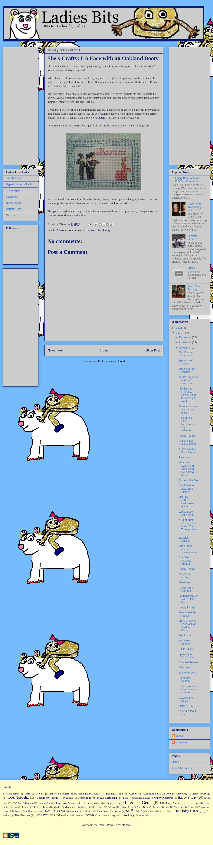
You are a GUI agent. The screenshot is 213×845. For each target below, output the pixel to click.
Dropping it (84, 797)
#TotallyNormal (11, 793)
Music (83, 807)
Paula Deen (142, 807)
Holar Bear (182, 742)
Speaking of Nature (185, 362)
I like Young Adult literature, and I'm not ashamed (188, 424)
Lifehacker (12, 196)
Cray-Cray (181, 793)
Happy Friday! (187, 435)
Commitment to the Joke (81, 230)
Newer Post (55, 350)
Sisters (117, 811)
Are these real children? (187, 370)
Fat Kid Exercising (106, 797)
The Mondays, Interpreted (187, 354)
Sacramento (72, 811)
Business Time (114, 793)
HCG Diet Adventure (22, 803)
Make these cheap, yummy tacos (188, 549)
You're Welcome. (188, 672)
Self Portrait (185, 635)
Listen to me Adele (186, 699)
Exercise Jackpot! (185, 539)
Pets (167, 806)
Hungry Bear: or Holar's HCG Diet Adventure (188, 180)
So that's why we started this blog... (188, 599)
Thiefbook (184, 582)
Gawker (10, 215)
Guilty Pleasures (163, 797)
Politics (191, 807)
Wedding (129, 815)
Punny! (192, 267)
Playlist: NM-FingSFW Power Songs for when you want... (188, 395)
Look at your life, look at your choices (188, 689)
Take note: (185, 667)
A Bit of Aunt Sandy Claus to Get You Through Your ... (188, 526)
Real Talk (51, 811)
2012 (179, 327)
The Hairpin (13, 190)
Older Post (153, 350)
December (185, 337)
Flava (125, 798)
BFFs (76, 793)
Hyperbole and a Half (18, 184)
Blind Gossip (13, 202)
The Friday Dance (186, 811)
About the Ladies (182, 768)
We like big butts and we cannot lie (188, 380)
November (185, 342)
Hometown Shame (185, 642)
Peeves (156, 807)
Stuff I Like (134, 811)
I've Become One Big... (186, 589)
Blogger (125, 824)
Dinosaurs (68, 797)
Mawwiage (70, 807)
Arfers (27, 793)
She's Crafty (103, 230)
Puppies (202, 807)
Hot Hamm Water (90, 802)
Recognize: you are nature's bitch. (188, 409)
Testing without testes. (187, 713)
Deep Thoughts (18, 797)
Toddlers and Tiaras (71, 815)
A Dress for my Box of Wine (187, 451)
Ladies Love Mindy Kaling (187, 442)
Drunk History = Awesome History (188, 488)
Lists (45, 806)
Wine (141, 815)
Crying (206, 793)
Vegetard (116, 815)
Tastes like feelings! (185, 576)
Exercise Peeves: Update (185, 560)
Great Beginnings (141, 797)
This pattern (54, 211)
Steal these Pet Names (187, 614)
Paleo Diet (126, 806)
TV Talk (89, 815)
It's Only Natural (171, 802)
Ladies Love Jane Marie (186, 513)
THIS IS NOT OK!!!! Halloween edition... (186, 501)
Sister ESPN (186, 705)
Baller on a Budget (59, 793)
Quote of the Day (188, 480)
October (184, 347)
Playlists (178, 807)
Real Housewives (32, 811)
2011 (179, 332)
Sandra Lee (87, 811)
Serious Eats (13, 208)
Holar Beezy (186, 648)
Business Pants (91, 793)
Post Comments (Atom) (111, 361)
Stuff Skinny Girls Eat (159, 811)
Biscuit (179, 735)
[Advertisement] (17, 105)
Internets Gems (138, 802)
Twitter (104, 815)
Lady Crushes (30, 806)
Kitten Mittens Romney (196, 288)
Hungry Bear (112, 802)
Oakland (112, 807)
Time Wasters (44, 815)
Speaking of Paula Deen (187, 656)
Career (133, 793)
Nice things (97, 807)
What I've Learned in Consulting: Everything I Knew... (187, 469)
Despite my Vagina (47, 797)
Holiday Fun (44, 803)
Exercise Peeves (193, 237)
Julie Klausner (14, 178)
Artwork (61, 230)
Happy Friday (187, 797)
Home (104, 350)
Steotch (100, 117)
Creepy (195, 793)
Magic (57, 807)
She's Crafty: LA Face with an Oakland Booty (188, 625)
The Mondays (22, 815)
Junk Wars (185, 457)
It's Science (192, 802)
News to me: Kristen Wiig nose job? (195, 207)
